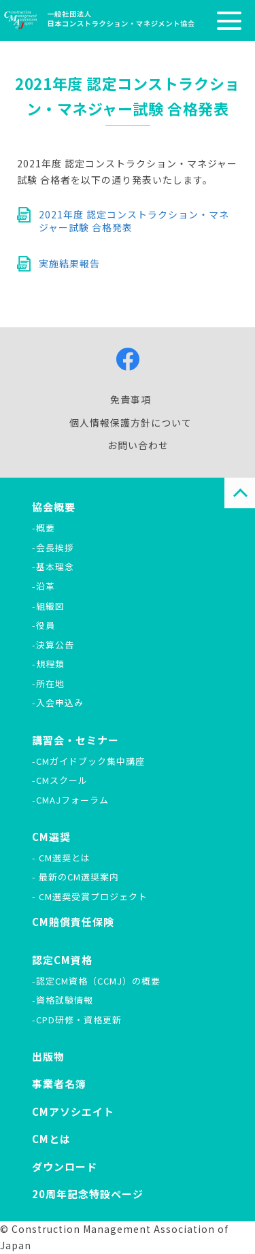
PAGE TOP (239, 493)
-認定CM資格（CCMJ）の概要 (96, 980)
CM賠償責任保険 (73, 921)
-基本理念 (53, 566)
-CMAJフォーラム (70, 799)
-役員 (43, 624)
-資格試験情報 (62, 999)
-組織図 (48, 605)
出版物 (48, 1056)
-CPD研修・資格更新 (77, 1019)
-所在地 (48, 683)
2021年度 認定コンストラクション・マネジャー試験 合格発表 (134, 221)
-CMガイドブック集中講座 (88, 761)
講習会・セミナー (75, 740)
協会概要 (53, 506)
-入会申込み (58, 702)
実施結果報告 (69, 263)
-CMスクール (60, 780)
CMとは (51, 1139)
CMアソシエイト (73, 1111)
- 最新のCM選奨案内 (75, 876)
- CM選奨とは (61, 857)
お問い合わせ (138, 445)
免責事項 (130, 399)
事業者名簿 (59, 1083)
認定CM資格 (62, 960)
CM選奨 (51, 836)
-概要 (43, 527)
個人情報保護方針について (130, 422)
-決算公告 (53, 644)
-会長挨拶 (53, 547)
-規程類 (48, 663)
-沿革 (43, 586)
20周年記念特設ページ (87, 1194)
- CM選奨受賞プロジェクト (90, 896)
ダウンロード (64, 1166)
